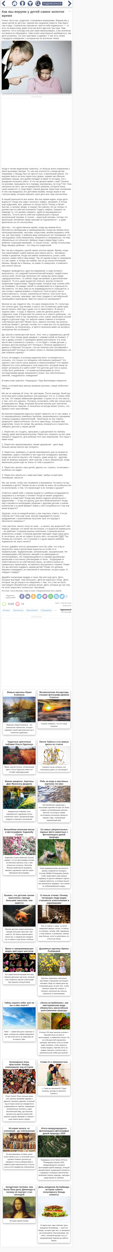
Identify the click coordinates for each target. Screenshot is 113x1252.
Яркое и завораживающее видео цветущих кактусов (19, 949)
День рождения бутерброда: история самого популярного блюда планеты (54, 1191)
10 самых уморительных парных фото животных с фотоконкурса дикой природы (54, 833)
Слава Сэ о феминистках (54, 1062)
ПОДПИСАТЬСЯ (52, 3)
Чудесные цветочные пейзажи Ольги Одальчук (19, 743)
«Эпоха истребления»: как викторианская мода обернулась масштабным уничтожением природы (54, 1007)
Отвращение (46, 610)
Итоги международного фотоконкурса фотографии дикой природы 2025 (54, 1131)
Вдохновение (32, 610)
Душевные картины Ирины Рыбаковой (54, 949)
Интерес (6, 610)
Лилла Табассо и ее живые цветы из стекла (54, 743)
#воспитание (66, 603)
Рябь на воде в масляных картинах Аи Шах (54, 782)
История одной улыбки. (19, 1221)
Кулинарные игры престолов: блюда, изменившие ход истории (19, 1064)
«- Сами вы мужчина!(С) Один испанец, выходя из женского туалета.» (54, 1090)
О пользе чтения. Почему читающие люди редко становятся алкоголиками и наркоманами (54, 899)
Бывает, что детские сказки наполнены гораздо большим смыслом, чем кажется (19, 899)
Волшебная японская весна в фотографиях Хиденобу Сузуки (19, 832)
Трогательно (18, 610)
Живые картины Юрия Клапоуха (19, 693)
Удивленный (65, 610)
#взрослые (67, 606)
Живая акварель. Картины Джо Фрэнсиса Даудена (19, 782)
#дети (57, 603)
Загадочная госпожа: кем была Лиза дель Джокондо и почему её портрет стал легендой (19, 1191)
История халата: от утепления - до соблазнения (19, 1129)
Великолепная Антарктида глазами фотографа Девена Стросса (54, 695)
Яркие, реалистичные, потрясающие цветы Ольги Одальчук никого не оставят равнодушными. (19, 769)
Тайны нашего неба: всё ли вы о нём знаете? (19, 1004)
